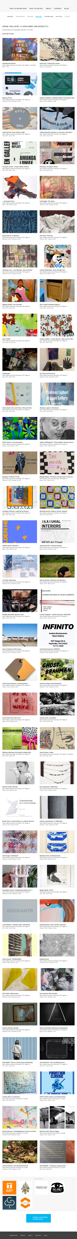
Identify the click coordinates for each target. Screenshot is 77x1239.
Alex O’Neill (6, 339)
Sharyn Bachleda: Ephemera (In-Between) (54, 1028)
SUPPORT (58, 8)
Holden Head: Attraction (10, 545)
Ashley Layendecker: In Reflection (51, 821)
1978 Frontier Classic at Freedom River (53, 1097)
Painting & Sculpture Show (49, 167)
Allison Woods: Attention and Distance (52, 580)
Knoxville (59, 16)
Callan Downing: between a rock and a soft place (56, 132)
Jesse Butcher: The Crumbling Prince (52, 1062)
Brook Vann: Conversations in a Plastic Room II (18, 821)
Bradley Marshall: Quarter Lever (13, 614)
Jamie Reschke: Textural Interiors (51, 545)
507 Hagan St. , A (64, 651)
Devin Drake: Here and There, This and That (16, 408)
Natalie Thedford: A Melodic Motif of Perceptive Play (57, 98)
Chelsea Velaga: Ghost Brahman (50, 683)
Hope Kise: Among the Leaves (50, 63)
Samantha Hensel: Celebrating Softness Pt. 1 (17, 890)
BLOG (66, 8)
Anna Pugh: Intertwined (10, 856)
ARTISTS (36, 8)
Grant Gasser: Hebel (46, 752)
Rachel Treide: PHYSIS (10, 787)
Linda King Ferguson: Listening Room (15, 683)
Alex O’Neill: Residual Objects (50, 304)
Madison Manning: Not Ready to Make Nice (16, 752)
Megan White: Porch (46, 890)
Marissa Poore (7, 98)
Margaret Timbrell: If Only (10, 477)
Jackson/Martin (20, 16)
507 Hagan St (63, 582)
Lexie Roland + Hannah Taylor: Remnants (16, 924)
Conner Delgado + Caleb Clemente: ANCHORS (55, 614)
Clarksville (30, 16)
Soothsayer (6, 373)
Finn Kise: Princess (46, 235)
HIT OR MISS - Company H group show (53, 1166)
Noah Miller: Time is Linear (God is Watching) (17, 1062)
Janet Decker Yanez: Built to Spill (13, 132)
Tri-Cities (67, 16)
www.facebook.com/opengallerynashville (14, 30)
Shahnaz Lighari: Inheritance (49, 408)
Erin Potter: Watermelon (10, 993)
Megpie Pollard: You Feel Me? (12, 304)
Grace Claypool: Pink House (11, 649)
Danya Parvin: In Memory (10, 235)
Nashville (39, 16)
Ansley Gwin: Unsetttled (48, 718)
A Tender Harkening (9, 580)
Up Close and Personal (47, 373)
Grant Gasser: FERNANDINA (11, 959)
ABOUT (48, 8)
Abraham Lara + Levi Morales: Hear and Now (17, 270)
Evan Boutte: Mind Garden (48, 993)
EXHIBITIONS (18, 8)
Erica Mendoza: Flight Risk (49, 787)
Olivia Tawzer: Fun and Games (12, 442)
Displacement (44, 959)
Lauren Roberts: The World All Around (15, 1166)
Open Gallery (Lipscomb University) (11, 65)
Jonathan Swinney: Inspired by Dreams (15, 511)
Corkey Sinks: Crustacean (11, 1097)
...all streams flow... (8, 201)
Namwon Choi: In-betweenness (50, 856)
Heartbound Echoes (9, 63)
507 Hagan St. (63, 65)
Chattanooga (48, 16)
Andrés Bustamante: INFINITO (50, 649)
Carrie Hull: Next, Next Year (11, 718)
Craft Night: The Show (47, 201)
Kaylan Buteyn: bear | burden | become (53, 924)
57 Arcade (30, 30)
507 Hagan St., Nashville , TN (30, 65)
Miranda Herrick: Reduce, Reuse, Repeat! (53, 511)
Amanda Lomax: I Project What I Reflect (15, 167)
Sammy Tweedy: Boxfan (10, 1028)
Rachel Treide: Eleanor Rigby (49, 1131)
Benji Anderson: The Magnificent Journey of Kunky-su (20, 1131)
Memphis (10, 16)
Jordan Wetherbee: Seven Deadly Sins (52, 270)
